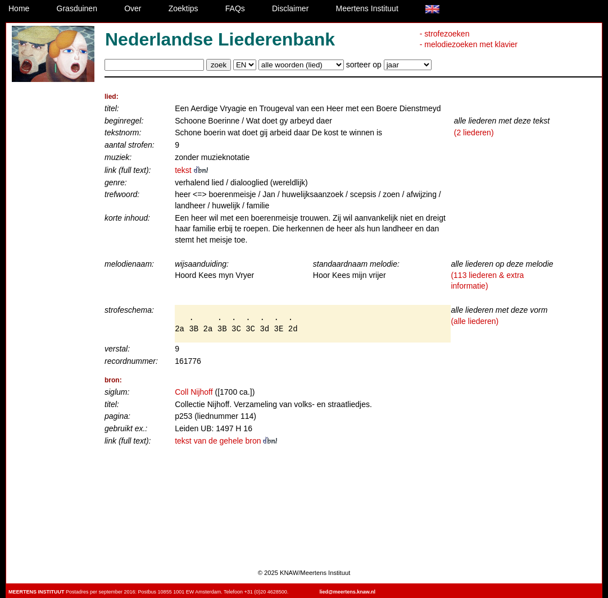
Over (132, 8)
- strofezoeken (445, 33)
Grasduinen (77, 8)
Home (18, 8)
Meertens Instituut (367, 8)
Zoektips (183, 8)
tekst (191, 170)
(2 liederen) (474, 132)
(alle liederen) (474, 321)
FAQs (235, 8)
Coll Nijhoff (193, 391)
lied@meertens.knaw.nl (347, 592)
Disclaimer (290, 8)
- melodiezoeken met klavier (469, 44)
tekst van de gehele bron (226, 440)
